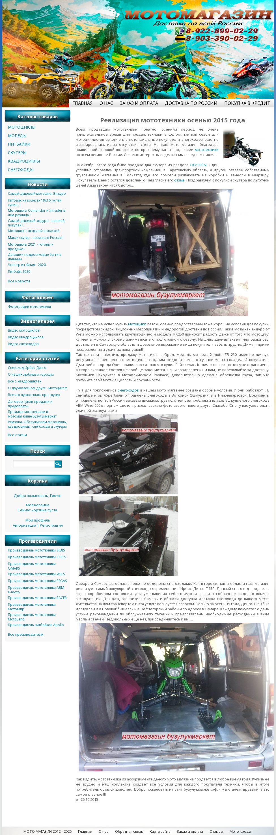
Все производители (26, 634)
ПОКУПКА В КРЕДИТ (247, 103)
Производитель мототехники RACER (37, 597)
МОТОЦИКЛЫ (21, 127)
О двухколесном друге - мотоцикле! (37, 388)
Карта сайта (160, 831)
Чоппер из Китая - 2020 (27, 264)
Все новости (19, 281)
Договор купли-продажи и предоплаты (30, 403)
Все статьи (17, 434)
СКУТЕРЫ (198, 164)
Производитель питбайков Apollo (36, 624)
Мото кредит (241, 831)
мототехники (207, 149)
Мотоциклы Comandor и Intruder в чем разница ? (36, 212)
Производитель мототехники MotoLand (32, 617)
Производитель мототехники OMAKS (32, 566)
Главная (85, 831)
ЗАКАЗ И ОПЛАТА (139, 103)
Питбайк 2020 (19, 271)
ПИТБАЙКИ (19, 144)
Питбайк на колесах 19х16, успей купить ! (34, 202)
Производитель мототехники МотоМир (32, 606)
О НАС (106, 103)
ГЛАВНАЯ (82, 103)
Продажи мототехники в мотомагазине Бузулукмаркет (32, 414)
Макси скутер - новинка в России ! (35, 237)
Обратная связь (129, 831)
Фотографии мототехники (29, 306)
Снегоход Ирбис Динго (27, 367)
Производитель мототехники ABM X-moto (36, 589)
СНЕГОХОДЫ (20, 169)
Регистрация (51, 525)
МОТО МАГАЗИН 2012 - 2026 (47, 831)
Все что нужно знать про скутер (34, 394)
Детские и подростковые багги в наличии (34, 256)
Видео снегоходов (23, 343)
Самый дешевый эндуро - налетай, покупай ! (36, 223)
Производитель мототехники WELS (36, 574)
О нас (104, 831)
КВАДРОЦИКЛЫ (24, 161)
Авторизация (24, 525)
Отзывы (216, 831)
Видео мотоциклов (24, 330)
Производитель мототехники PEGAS (37, 580)
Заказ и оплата (190, 831)
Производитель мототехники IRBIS (36, 550)
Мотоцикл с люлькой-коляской (33, 230)
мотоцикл (137, 323)
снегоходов (128, 390)
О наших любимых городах (31, 374)
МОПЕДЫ (17, 135)
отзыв (179, 180)
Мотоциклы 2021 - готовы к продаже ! (30, 246)
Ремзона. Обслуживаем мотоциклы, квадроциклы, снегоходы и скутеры (37, 424)
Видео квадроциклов (26, 337)
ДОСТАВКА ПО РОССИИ (191, 103)
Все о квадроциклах (24, 381)
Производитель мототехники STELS (37, 557)
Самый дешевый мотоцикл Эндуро (37, 193)
